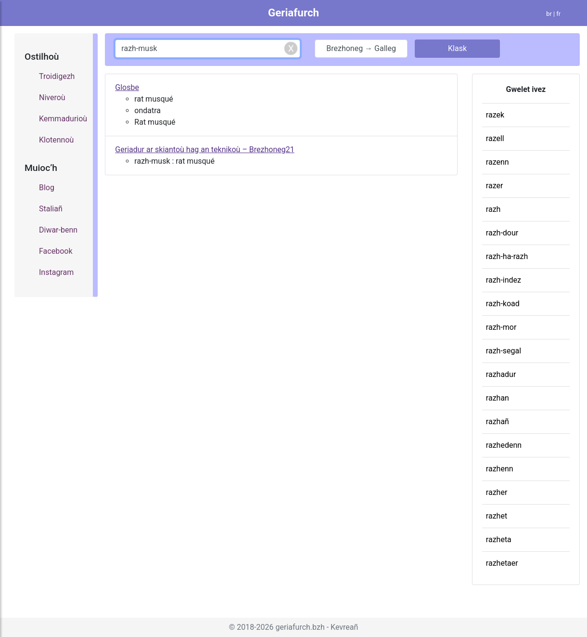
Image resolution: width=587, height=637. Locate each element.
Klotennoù (56, 139)
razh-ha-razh (507, 256)
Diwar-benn (58, 229)
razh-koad (503, 303)
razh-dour (502, 232)
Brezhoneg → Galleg (361, 48)
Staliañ (51, 208)
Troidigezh (57, 76)
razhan (497, 398)
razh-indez (503, 280)
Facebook (55, 251)
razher (496, 492)
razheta (498, 539)
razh (493, 209)
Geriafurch (293, 12)
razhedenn (504, 445)
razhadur (501, 374)
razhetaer (502, 563)
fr (558, 13)
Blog (46, 187)
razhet (496, 515)
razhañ (497, 421)
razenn (497, 162)
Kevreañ (344, 627)
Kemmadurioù (61, 118)
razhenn (499, 468)
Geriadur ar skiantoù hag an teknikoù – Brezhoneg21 (204, 149)
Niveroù (52, 97)
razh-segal (503, 350)
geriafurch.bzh (300, 627)
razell (495, 138)
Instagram (56, 272)
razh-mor (501, 327)
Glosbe (127, 87)
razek (495, 114)
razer (494, 185)
